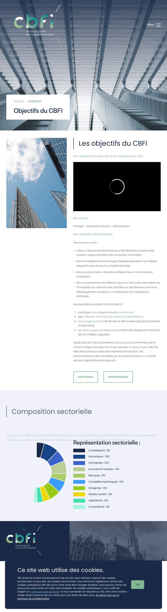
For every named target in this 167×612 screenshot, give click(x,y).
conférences (125, 313)
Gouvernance (118, 377)
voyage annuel (92, 322)
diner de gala (90, 331)
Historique (85, 377)
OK (137, 584)
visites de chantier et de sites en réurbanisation (113, 317)
